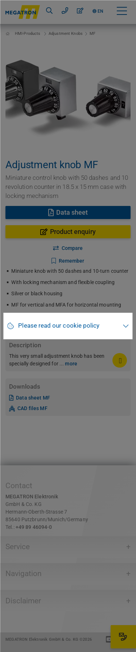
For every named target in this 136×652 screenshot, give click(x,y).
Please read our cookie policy (58, 325)
